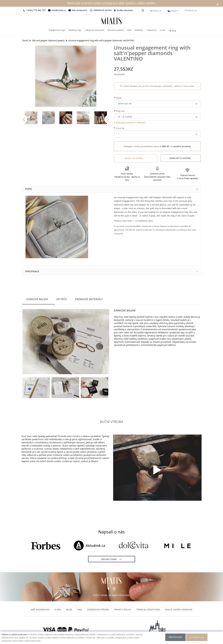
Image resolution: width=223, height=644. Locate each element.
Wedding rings (75, 30)
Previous (24, 121)
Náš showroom (40, 608)
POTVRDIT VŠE (197, 637)
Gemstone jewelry (116, 30)
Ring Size (120, 110)
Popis (111, 188)
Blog (171, 30)
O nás (161, 30)
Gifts (129, 30)
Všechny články (111, 558)
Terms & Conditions (148, 608)
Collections (151, 30)
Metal (118, 97)
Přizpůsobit (175, 637)
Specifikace (111, 270)
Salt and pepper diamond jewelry (49, 40)
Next (107, 121)
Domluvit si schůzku (181, 158)
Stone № (120, 128)
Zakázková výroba (98, 608)
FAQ (79, 608)
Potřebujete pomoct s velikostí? (130, 122)
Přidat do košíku (133, 158)
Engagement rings (58, 30)
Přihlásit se (191, 10)
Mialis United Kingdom (178, 608)
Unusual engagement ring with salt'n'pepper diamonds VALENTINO (103, 40)
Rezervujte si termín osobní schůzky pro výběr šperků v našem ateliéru (111, 3)
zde (26, 637)
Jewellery (138, 30)
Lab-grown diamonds (95, 30)
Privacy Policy (122, 608)
